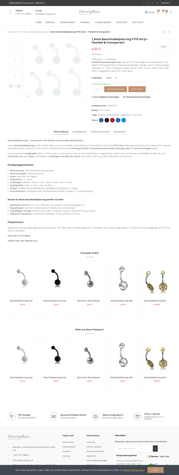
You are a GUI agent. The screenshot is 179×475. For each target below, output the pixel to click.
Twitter (106, 120)
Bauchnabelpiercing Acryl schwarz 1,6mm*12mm (65, 300)
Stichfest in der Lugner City (128, 463)
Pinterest (112, 120)
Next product (169, 31)
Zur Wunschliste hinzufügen (136, 97)
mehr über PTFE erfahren (19, 235)
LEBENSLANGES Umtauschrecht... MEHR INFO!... (27, 3)
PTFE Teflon (104, 110)
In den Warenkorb (115, 89)
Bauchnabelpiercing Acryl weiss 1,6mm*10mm (31, 300)
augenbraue (125, 114)
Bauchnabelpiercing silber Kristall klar (127, 300)
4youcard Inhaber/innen (73, 414)
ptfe (140, 114)
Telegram (123, 120)
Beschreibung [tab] (61, 131)
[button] (165, 3)
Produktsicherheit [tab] (100, 131)
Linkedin (118, 120)
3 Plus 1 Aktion (152, 413)
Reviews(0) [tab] (119, 131)
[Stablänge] (112, 77)
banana (101, 114)
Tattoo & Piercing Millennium (129, 460)
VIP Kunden (24, 414)
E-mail (38, 10)
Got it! (155, 470)
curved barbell (112, 114)
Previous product (162, 31)
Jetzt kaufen (137, 89)
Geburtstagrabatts (112, 414)
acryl (135, 114)
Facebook (101, 120)
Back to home (165, 31)
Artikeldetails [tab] (79, 131)
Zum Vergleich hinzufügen (106, 97)
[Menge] (97, 89)
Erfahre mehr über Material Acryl (22, 240)
